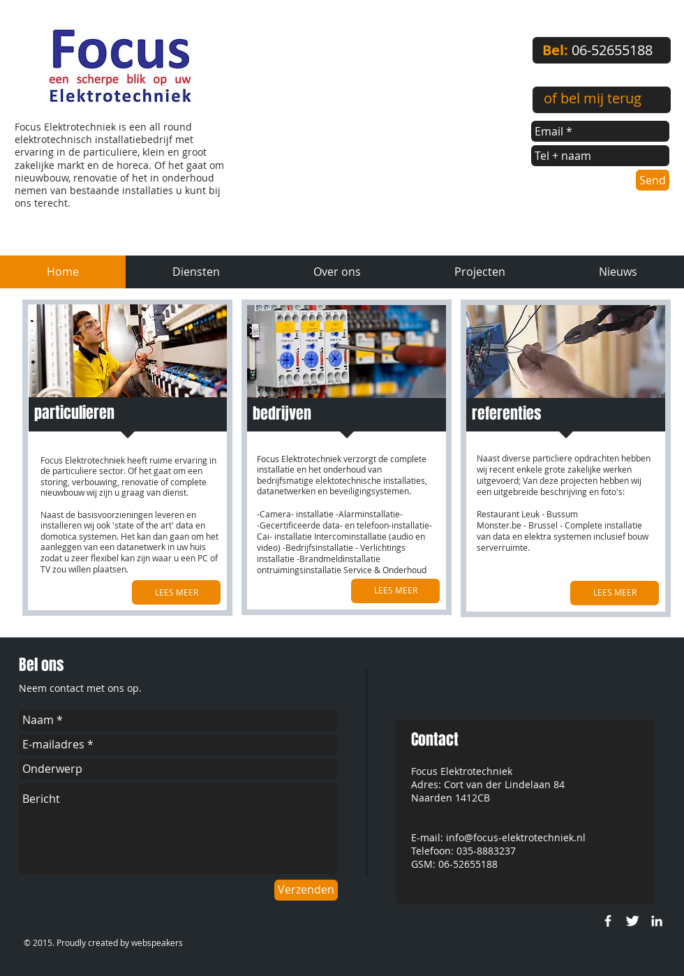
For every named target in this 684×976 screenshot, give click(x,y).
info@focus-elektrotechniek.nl (516, 837)
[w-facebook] (608, 921)
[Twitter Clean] (632, 921)
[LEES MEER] (176, 592)
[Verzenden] (306, 890)
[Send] (652, 180)
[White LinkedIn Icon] (656, 921)
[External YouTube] (383, 116)
